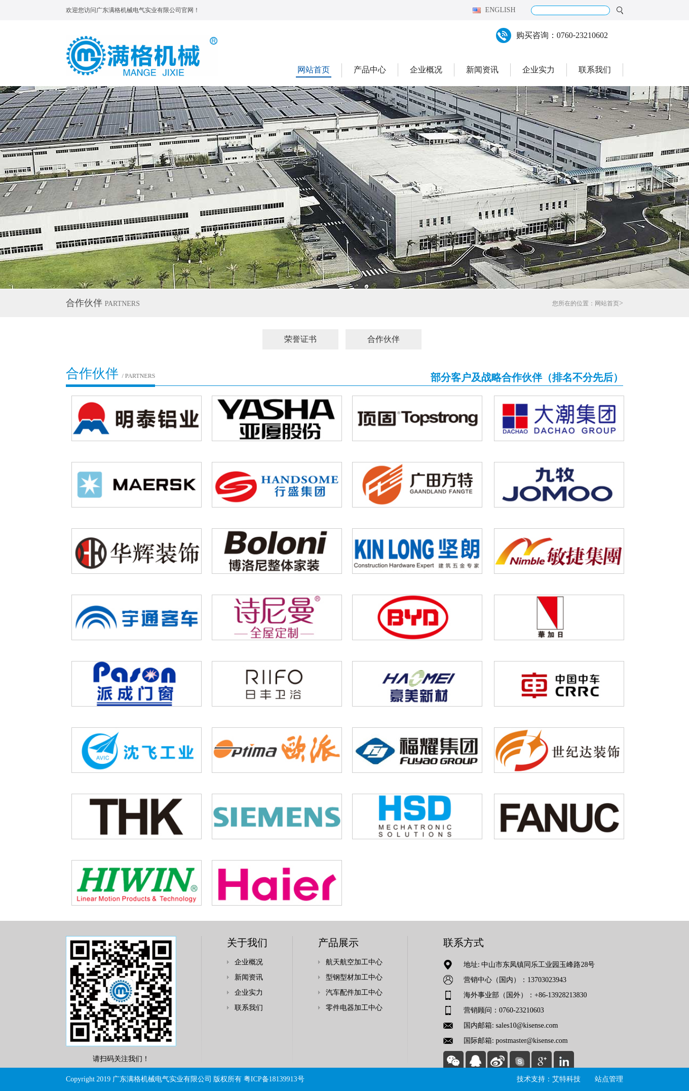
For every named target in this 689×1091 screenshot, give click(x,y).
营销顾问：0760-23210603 (504, 1010)
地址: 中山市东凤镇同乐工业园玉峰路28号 (529, 964)
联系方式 (463, 942)
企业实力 (538, 69)
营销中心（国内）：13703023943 (515, 980)
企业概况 (426, 69)
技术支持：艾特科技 (549, 1079)
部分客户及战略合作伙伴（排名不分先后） (527, 377)
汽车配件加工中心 (354, 992)
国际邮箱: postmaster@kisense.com (516, 1040)
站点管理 (609, 1079)
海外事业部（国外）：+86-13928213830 (525, 995)
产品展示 (338, 942)
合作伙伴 (383, 339)
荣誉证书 (300, 339)
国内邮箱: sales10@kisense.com (511, 1025)
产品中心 (370, 69)
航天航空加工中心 (354, 962)
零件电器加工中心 (354, 1007)
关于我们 (247, 942)
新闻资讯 (482, 69)
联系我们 (595, 69)
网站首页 (313, 69)
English (500, 10)
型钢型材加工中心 (354, 977)
